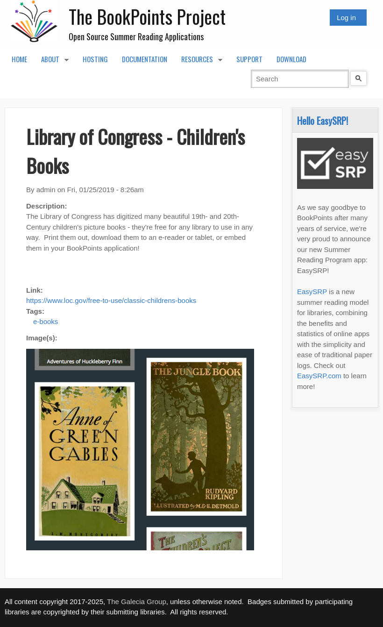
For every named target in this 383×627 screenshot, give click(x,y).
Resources (198, 62)
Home (19, 59)
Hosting (95, 59)
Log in (346, 18)
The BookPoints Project (147, 16)
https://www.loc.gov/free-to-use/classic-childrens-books (111, 300)
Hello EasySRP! (322, 120)
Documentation (144, 59)
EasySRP (312, 291)
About (51, 62)
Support (249, 59)
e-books (45, 321)
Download (291, 59)
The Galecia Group (136, 601)
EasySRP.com (319, 376)
